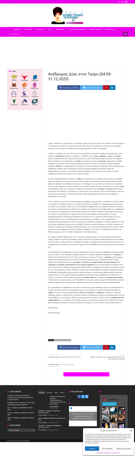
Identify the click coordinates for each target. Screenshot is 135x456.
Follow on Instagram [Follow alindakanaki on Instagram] (109, 404)
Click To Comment (86, 374)
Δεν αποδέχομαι (107, 448)
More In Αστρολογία (68, 364)
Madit (27, 441)
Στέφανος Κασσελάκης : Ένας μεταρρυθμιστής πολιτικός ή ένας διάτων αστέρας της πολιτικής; (107, 357)
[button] (131, 431)
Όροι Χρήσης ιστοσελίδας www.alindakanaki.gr (108, 452)
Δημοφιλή (42, 392)
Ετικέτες (62, 392)
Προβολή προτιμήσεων (123, 448)
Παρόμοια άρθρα (53, 364)
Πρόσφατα (49, 392)
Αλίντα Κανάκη (54, 406)
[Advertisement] (67, 51)
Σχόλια (56, 392)
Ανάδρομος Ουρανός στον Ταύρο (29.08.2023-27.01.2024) (66, 356)
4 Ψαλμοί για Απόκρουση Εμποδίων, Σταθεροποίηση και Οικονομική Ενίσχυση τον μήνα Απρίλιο (20, 397)
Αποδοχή (92, 448)
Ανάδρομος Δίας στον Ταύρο (63, 340)
